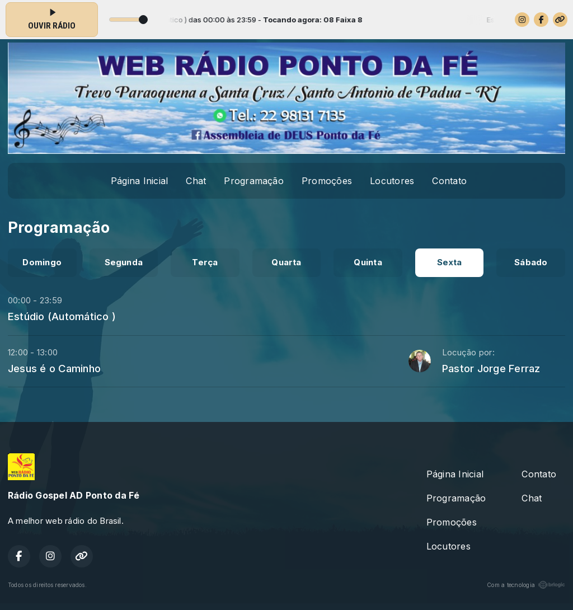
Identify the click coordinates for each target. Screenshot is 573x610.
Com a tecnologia (526, 585)
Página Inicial (139, 180)
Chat (196, 180)
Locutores (392, 180)
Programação (254, 180)
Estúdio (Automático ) (62, 316)
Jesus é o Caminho (54, 368)
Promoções (327, 180)
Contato (449, 180)
